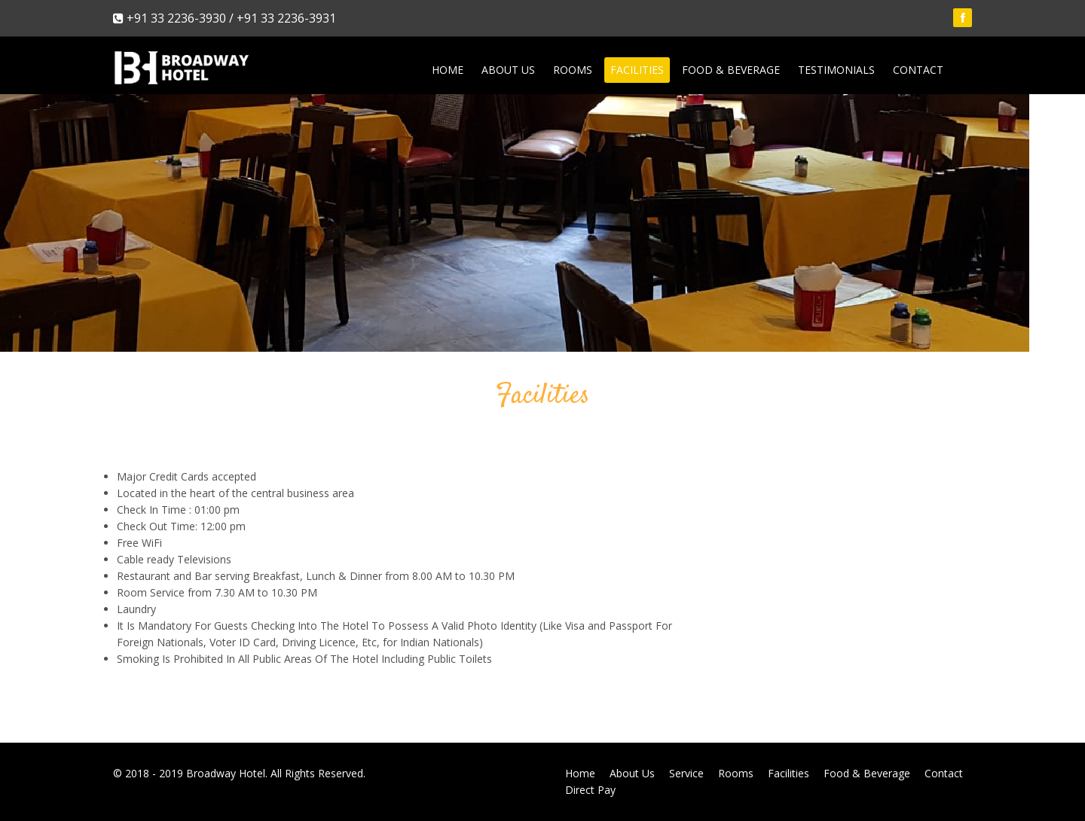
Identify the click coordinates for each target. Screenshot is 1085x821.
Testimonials (836, 70)
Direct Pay (590, 790)
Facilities (637, 70)
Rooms (572, 70)
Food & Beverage (731, 70)
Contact (918, 70)
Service (686, 773)
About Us (508, 70)
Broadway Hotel (225, 773)
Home (447, 70)
